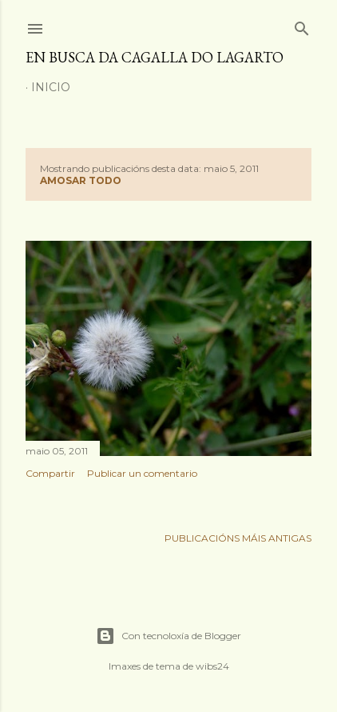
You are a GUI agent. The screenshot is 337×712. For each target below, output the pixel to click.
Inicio (50, 87)
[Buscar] (301, 25)
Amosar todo (80, 180)
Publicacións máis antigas (238, 538)
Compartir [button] (50, 473)
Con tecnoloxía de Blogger (168, 636)
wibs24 (212, 666)
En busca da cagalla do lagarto (154, 57)
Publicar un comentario (142, 473)
